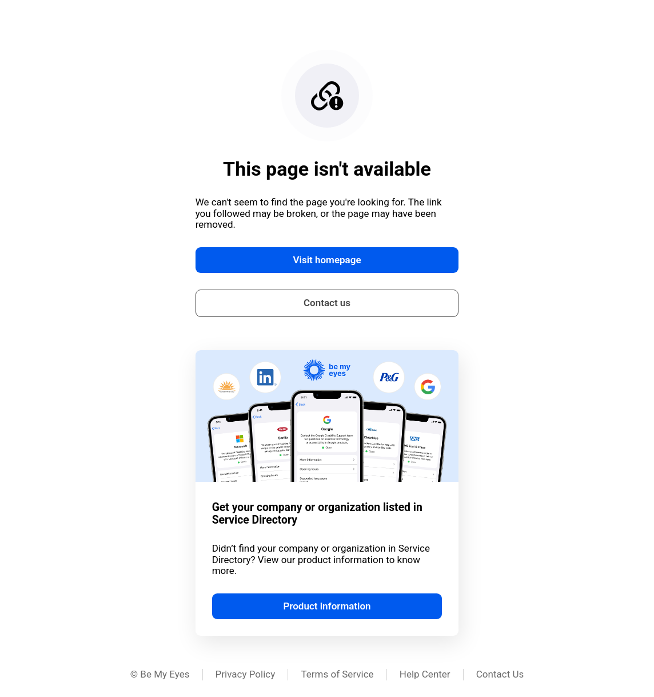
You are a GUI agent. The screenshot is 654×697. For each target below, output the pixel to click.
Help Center (425, 674)
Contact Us (500, 674)
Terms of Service (337, 674)
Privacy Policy (246, 674)
